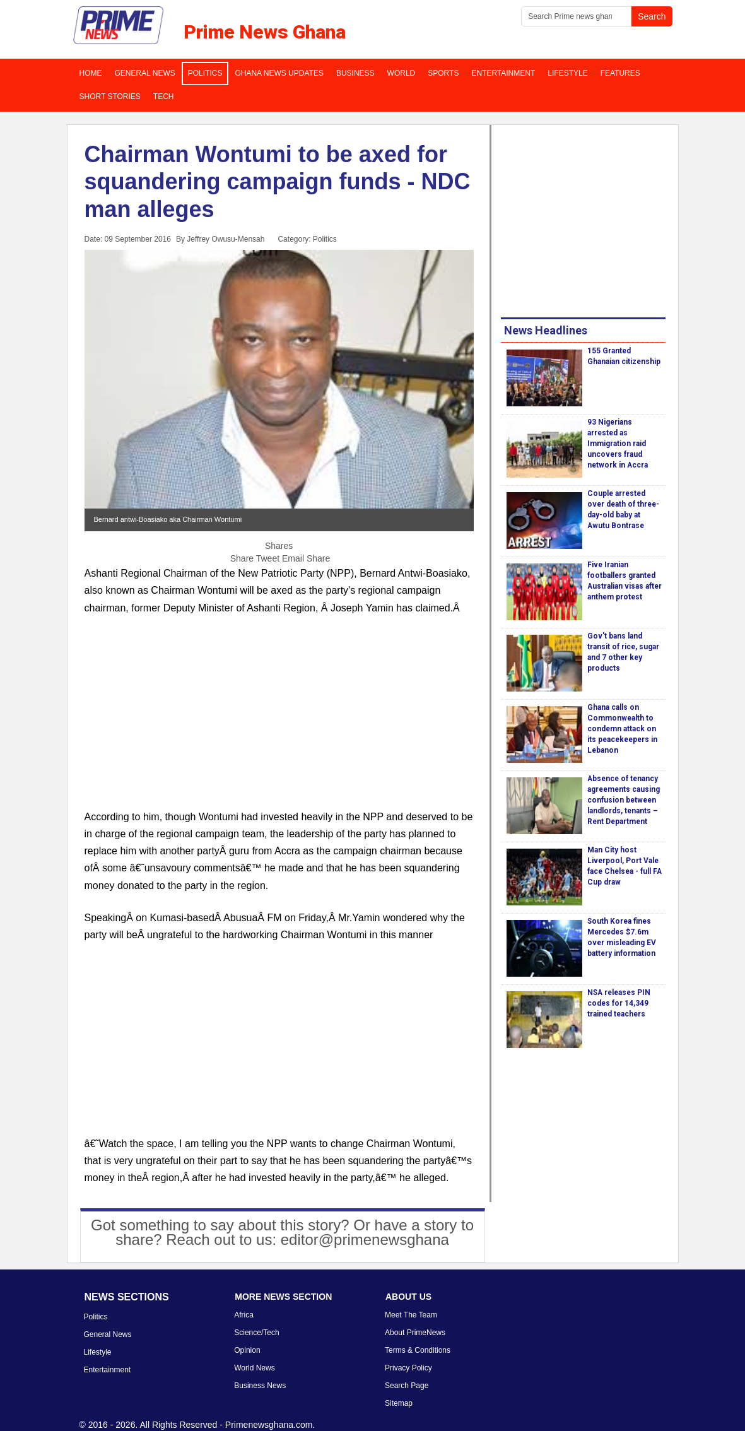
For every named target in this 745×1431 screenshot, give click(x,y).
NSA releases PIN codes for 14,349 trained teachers (618, 1003)
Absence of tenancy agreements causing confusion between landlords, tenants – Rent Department (623, 800)
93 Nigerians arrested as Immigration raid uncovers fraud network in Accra (617, 443)
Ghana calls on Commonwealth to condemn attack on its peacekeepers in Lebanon (622, 729)
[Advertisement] (279, 720)
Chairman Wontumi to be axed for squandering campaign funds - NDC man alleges (278, 181)
